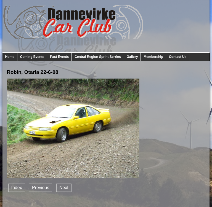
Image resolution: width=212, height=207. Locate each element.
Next (63, 187)
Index (16, 187)
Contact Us (177, 57)
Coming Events (32, 57)
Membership (153, 57)
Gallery (132, 57)
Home (9, 57)
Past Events (59, 57)
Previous (40, 187)
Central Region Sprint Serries (98, 57)
